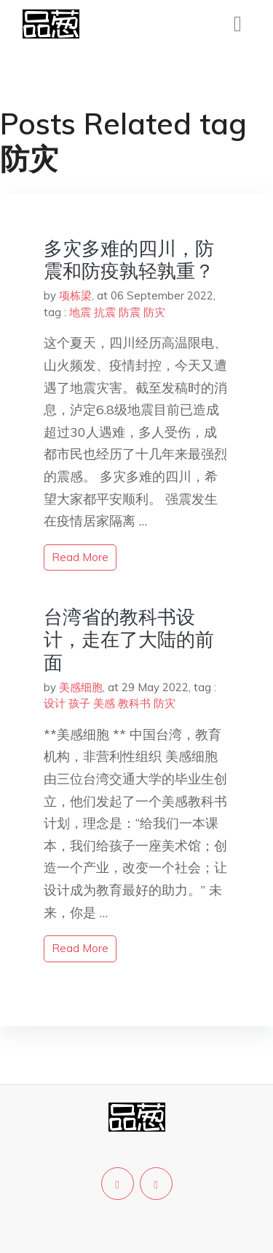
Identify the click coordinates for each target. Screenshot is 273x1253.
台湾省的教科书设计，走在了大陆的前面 (129, 639)
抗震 (105, 312)
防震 (130, 312)
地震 (80, 312)
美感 (104, 703)
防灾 (154, 312)
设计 (55, 703)
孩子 (79, 703)
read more (80, 557)
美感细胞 (81, 687)
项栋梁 (75, 295)
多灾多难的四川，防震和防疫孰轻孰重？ (129, 259)
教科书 (134, 703)
